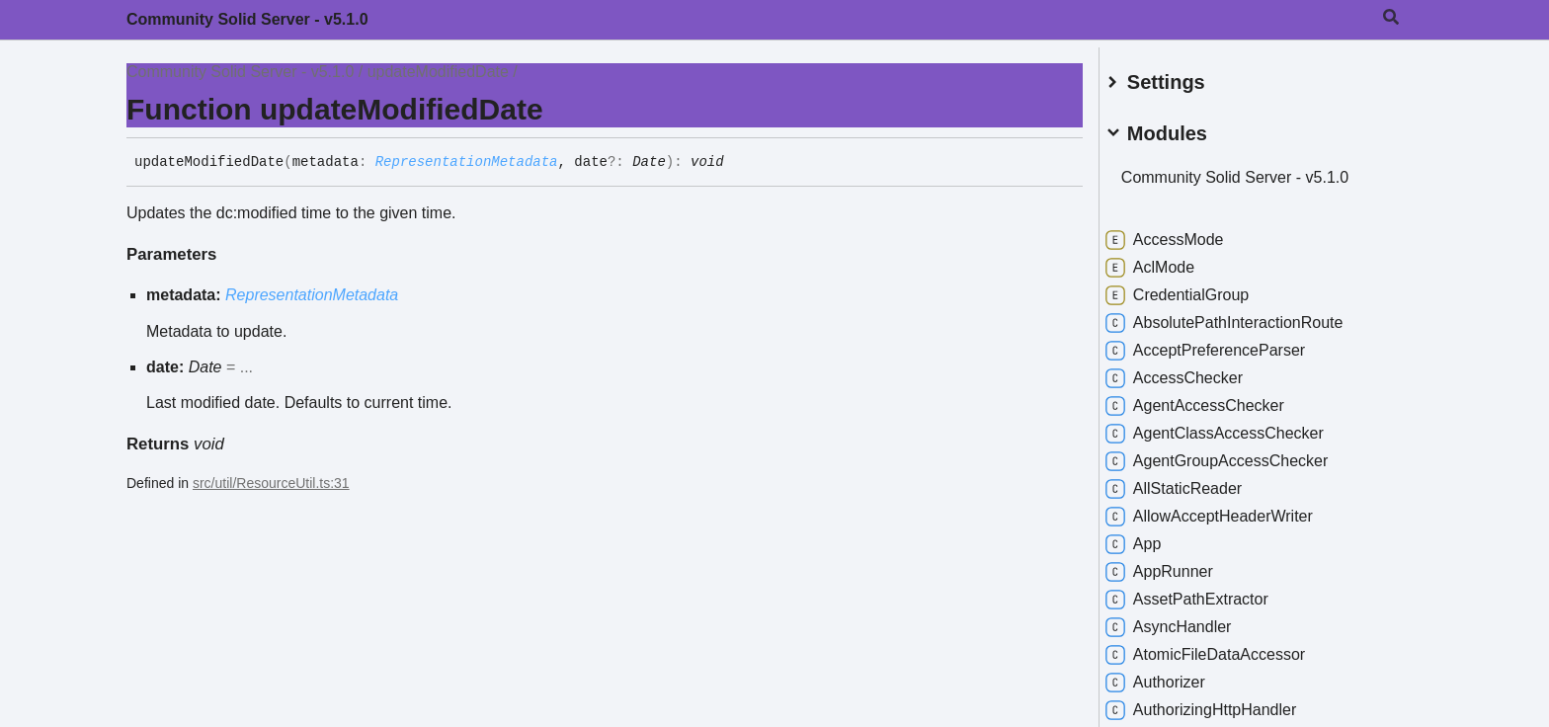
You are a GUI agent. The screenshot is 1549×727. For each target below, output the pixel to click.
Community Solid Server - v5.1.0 (247, 19)
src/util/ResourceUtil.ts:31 (271, 483)
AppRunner (1179, 565)
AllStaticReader (1193, 482)
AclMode (1169, 261)
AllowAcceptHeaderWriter (1229, 510)
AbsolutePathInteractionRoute (1244, 316)
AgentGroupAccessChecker (1236, 454)
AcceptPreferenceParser (1225, 344)
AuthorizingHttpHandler (1220, 703)
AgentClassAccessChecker (1234, 427)
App (1153, 537)
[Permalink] (739, 163)
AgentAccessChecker (1214, 399)
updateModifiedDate (438, 71)
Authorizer (1175, 676)
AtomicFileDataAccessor (1225, 648)
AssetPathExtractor (1206, 593)
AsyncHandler (1188, 620)
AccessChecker (1194, 371)
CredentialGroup (1196, 288)
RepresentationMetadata (466, 162)
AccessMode (1184, 233)
